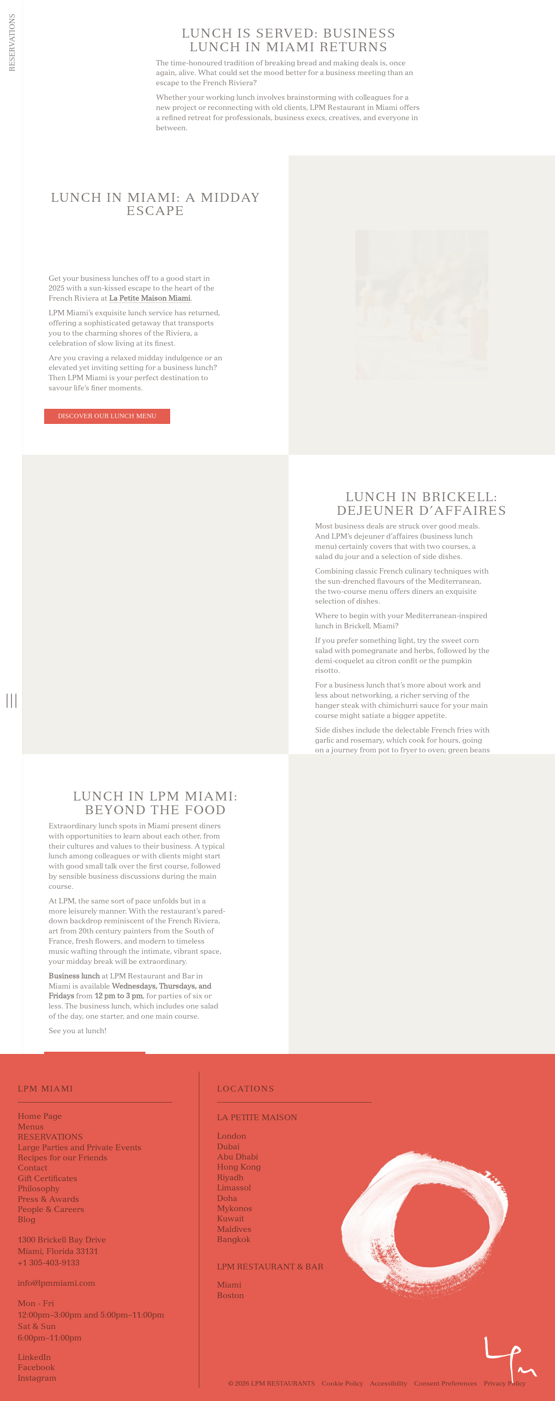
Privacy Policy (505, 1383)
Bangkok (234, 1239)
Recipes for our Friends (62, 1158)
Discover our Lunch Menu (107, 416)
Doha (227, 1198)
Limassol (234, 1188)
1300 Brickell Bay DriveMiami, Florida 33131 (62, 1245)
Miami (229, 1285)
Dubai (228, 1147)
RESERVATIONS (50, 1137)
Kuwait (230, 1219)
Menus (31, 1127)
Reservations (12, 43)
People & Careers (51, 1209)
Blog (26, 1219)
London (231, 1136)
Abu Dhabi (237, 1157)
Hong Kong (239, 1167)
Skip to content (60, 40)
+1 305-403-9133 (49, 1263)
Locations (246, 1089)
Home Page (40, 1116)
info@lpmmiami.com (56, 1283)
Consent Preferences (445, 1383)
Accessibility (388, 1383)
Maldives (234, 1229)
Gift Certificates (47, 1178)
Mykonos (234, 1208)
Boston (230, 1295)
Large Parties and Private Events (79, 1147)
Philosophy (39, 1188)
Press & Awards (48, 1199)
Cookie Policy (342, 1383)
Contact (32, 1168)
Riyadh (230, 1177)
